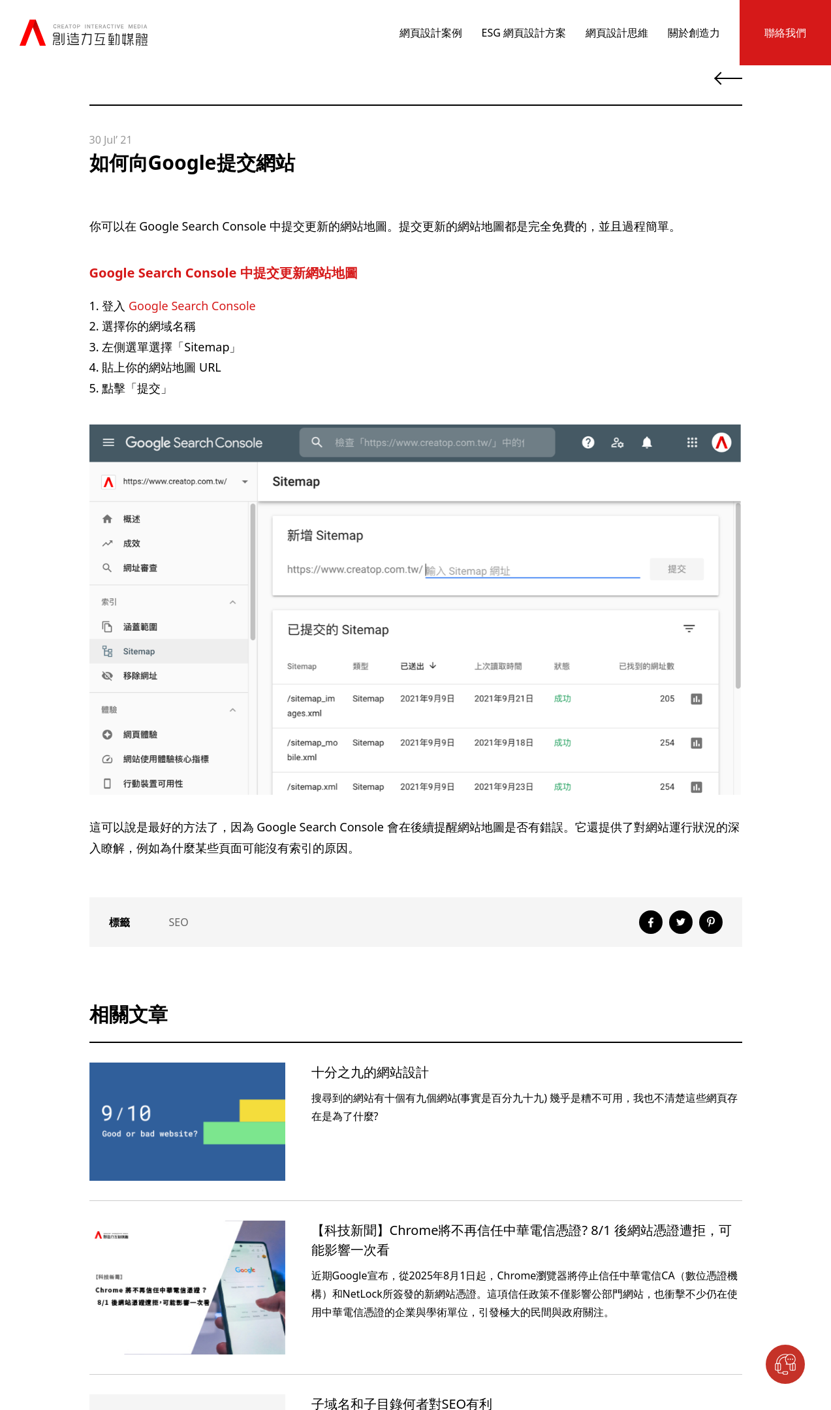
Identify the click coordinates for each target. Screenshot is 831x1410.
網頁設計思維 (617, 32)
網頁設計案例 (431, 32)
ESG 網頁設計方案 (524, 32)
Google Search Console (192, 305)
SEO (179, 922)
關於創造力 (694, 32)
